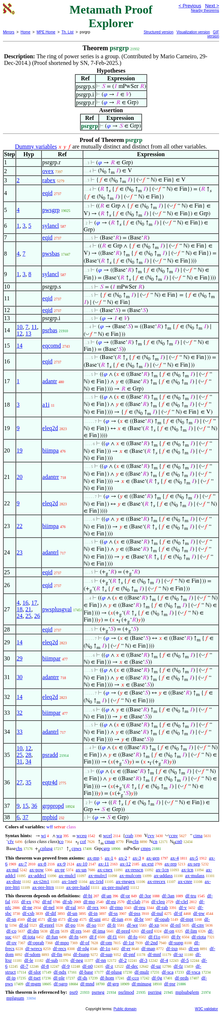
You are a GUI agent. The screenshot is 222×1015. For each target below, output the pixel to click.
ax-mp (93, 858)
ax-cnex (105, 869)
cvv (151, 835)
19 (19, 450)
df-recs (59, 948)
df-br (138, 919)
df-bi (87, 895)
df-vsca (193, 972)
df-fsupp (81, 954)
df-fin (56, 954)
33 (19, 732)
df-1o (105, 948)
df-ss (113, 913)
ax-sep (194, 863)
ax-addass (163, 875)
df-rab (162, 907)
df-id (23, 925)
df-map (148, 948)
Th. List (68, 32)
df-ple (59, 978)
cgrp (106, 848)
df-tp (52, 919)
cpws (76, 848)
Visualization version (193, 32)
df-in (93, 913)
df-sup (106, 954)
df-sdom (32, 954)
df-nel (49, 907)
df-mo (89, 901)
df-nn (101, 960)
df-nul (157, 913)
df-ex (26, 901)
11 (34, 327)
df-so (92, 925)
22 (19, 526)
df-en (194, 948)
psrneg (98, 992)
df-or (125, 895)
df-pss (135, 913)
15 (25, 806)
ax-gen (152, 858)
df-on (169, 931)
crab (129, 835)
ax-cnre (185, 881)
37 (25, 817)
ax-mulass (194, 875)
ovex (48, 171)
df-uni (95, 919)
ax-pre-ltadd (78, 887)
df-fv (176, 936)
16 (25, 603)
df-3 (143, 960)
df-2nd (151, 942)
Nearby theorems (205, 10)
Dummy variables (36, 146)
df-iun (117, 919)
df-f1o (154, 936)
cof (83, 841)
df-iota (28, 936)
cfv (11, 841)
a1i (46, 405)
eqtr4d (49, 782)
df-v (183, 907)
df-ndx (60, 972)
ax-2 (123, 858)
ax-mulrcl (97, 875)
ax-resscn (134, 869)
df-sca (168, 972)
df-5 (185, 960)
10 (19, 327)
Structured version (159, 32)
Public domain (125, 1009)
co (61, 841)
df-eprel (46, 925)
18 (19, 609)
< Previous (189, 5)
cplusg (46, 848)
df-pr (32, 919)
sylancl (50, 226)
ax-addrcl (37, 875)
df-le (28, 960)
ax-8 (42, 863)
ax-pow (36, 869)
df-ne (27, 907)
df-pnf (129, 954)
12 (19, 333)
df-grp (113, 983)
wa (59, 835)
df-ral (70, 907)
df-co (11, 931)
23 (19, 552)
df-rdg (83, 948)
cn (155, 841)
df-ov (11, 942)
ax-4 (174, 858)
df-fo (133, 936)
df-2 (123, 960)
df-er (125, 948)
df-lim (191, 931)
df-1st (128, 942)
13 (28, 333)
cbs (19, 848)
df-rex (93, 907)
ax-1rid (96, 881)
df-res (75, 931)
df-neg (76, 960)
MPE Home (46, 32)
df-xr (178, 954)
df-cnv (198, 925)
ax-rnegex (125, 881)
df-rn (54, 931)
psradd (50, 755)
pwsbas (50, 253)
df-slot (34, 972)
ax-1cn (162, 869)
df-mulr (142, 972)
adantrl (50, 552)
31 (19, 761)
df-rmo (116, 907)
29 (19, 658)
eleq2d (50, 428)
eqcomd (51, 345)
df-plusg (113, 972)
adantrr (50, 477)
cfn (135, 841)
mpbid (49, 817)
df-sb (67, 901)
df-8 (45, 966)
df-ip (10, 978)
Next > (212, 5)
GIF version (213, 34)
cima (198, 835)
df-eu (111, 901)
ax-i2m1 (41, 881)
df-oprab (36, 942)
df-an (106, 895)
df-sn (11, 919)
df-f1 (112, 936)
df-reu (139, 907)
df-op (73, 919)
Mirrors (8, 32)
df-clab (134, 901)
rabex (48, 180)
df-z (109, 966)
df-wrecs (33, 948)
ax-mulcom (130, 875)
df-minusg (141, 983)
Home (25, 32)
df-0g (157, 978)
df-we (132, 925)
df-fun (52, 936)
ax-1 (109, 858)
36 (34, 806)
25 (28, 616)
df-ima (98, 931)
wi (43, 835)
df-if (178, 913)
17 (34, 603)
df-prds (182, 978)
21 (28, 609)
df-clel (182, 901)
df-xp (154, 925)
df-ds (82, 978)
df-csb (28, 913)
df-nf (47, 901)
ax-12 (125, 863)
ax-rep (170, 863)
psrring (154, 992)
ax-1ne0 (69, 881)
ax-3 (136, 858)
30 (19, 677)
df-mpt (186, 919)
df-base (86, 972)
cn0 (178, 841)
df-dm (33, 931)
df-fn (74, 936)
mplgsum (15, 998)
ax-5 (194, 858)
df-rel (175, 925)
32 (19, 713)
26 (37, 616)
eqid (47, 193)
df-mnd (87, 983)
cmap (110, 841)
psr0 (73, 992)
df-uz (156, 966)
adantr (49, 381)
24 (19, 616)
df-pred (123, 931)
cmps (145, 848)
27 (19, 782)
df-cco (133, 978)
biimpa (50, 450)
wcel (107, 835)
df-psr (169, 983)
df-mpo (62, 942)
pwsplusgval (57, 609)
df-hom (107, 978)
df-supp (176, 942)
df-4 (164, 960)
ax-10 (81, 863)
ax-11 (103, 863)
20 (19, 477)
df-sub (52, 960)
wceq (82, 835)
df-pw (199, 913)
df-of (85, 942)
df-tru (190, 895)
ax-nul (12, 869)
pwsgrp (50, 210)
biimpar (51, 658)
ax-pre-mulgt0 (115, 887)
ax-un (81, 869)
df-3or (145, 895)
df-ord (147, 931)
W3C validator (206, 1009)
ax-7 (22, 863)
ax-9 (61, 863)
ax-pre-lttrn (43, 887)
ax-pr (60, 869)
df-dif (50, 913)
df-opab (161, 919)
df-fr (111, 925)
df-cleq (158, 901)
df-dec (132, 966)
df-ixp (172, 948)
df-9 (66, 966)
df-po (70, 925)
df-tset (34, 978)
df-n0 (88, 966)
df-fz (178, 966)
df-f (93, 936)
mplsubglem (187, 992)
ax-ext (147, 863)
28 (28, 755)
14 (19, 345)
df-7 (24, 966)
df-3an (168, 895)
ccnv (173, 835)
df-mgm (33, 983)
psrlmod (126, 992)
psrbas (49, 330)
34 (28, 761)
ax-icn (187, 869)
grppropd (53, 806)
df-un (72, 913)
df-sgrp (61, 983)
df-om (106, 942)
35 (28, 782)
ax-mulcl (67, 875)
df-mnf (154, 954)
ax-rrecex (156, 881)
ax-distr (13, 881)
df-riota (199, 936)
